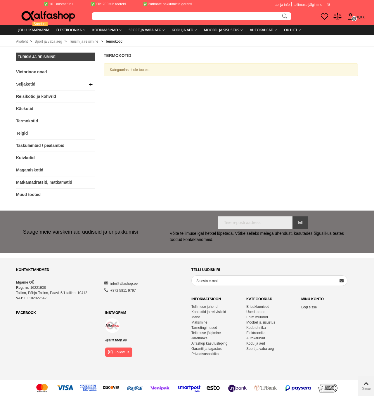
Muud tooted (28, 194)
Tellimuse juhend (204, 307)
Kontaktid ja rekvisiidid (208, 312)
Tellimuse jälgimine (206, 333)
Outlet (290, 29)
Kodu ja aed (182, 29)
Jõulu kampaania (33, 27)
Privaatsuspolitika (205, 354)
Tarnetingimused (204, 328)
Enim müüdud (257, 317)
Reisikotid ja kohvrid (36, 96)
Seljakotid (25, 84)
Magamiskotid (29, 170)
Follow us (118, 352)
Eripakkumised (257, 307)
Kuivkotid (25, 157)
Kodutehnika (256, 328)
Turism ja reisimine (37, 57)
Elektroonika (69, 29)
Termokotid (27, 121)
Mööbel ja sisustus (221, 29)
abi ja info (282, 5)
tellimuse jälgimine (308, 5)
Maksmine (199, 322)
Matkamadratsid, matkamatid (44, 182)
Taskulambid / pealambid (40, 145)
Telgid (22, 133)
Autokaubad (261, 29)
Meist (195, 317)
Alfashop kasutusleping (209, 343)
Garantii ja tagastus (206, 349)
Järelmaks (199, 338)
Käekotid (24, 108)
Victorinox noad (31, 72)
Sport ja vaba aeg (145, 29)
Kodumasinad (105, 29)
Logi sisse (309, 307)
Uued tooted (255, 312)
